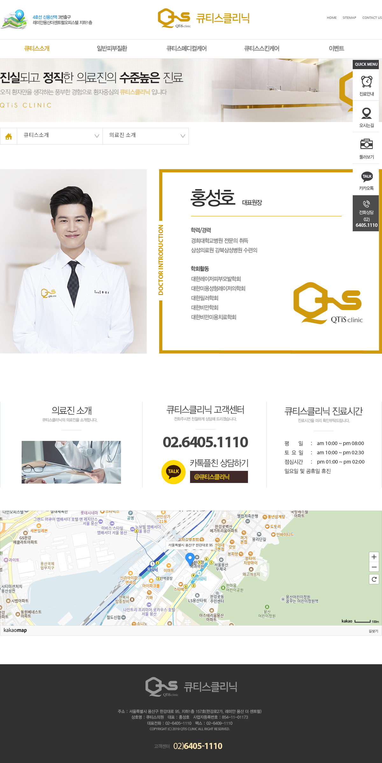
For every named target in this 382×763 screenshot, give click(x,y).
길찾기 (373, 631)
